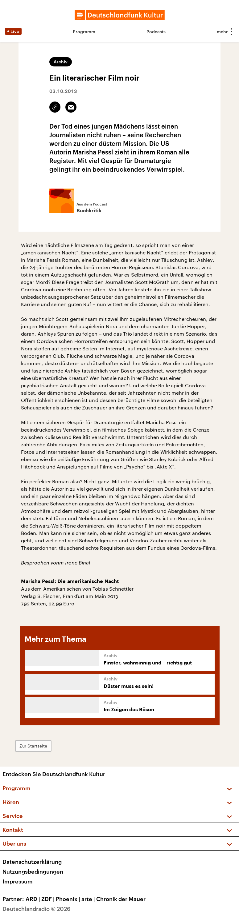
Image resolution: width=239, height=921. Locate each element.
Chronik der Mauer (121, 898)
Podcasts (156, 31)
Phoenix (68, 898)
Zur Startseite (35, 745)
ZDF (48, 898)
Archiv (61, 61)
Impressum (17, 881)
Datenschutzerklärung (32, 861)
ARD (33, 898)
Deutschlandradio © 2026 (36, 908)
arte (88, 898)
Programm (84, 31)
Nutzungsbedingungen (32, 871)
